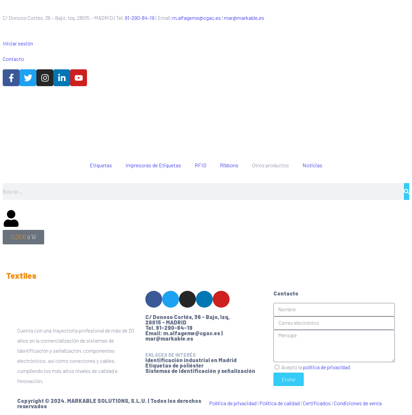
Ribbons (229, 165)
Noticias (312, 165)
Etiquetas (101, 165)
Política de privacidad (233, 403)
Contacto (13, 59)
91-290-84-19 (139, 17)
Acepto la (315, 367)
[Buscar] (406, 191)
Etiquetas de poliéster (174, 365)
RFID (200, 165)
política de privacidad (326, 367)
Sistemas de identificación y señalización (200, 371)
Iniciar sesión (18, 43)
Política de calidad (280, 403)
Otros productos (270, 165)
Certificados (317, 403)
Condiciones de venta (358, 403)
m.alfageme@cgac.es (196, 17)
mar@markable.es (244, 17)
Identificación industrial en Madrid (191, 360)
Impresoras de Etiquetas (153, 165)
